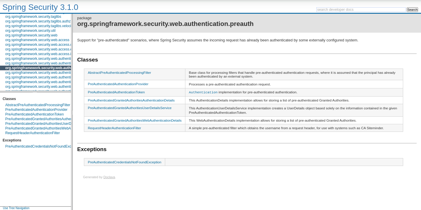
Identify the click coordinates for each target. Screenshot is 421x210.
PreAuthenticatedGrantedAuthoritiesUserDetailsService (48, 124)
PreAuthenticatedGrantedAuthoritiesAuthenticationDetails (49, 119)
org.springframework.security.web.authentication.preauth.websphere (58, 77)
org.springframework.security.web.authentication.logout (48, 63)
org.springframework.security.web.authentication (42, 59)
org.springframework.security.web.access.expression (46, 49)
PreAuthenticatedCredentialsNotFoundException (43, 146)
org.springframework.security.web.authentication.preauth (53, 68)
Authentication (203, 92)
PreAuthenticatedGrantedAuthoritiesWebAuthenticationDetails (53, 128)
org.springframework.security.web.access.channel (44, 45)
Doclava (109, 176)
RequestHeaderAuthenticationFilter (32, 133)
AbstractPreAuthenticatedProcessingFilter (37, 105)
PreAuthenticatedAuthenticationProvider (36, 110)
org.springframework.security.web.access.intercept (44, 54)
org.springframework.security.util (30, 31)
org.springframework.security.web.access (37, 40)
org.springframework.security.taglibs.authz (38, 21)
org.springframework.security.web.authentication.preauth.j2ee (53, 73)
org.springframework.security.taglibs (33, 17)
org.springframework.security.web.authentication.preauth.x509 (53, 82)
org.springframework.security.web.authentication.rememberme (53, 87)
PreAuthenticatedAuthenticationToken (34, 114)
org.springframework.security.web (31, 35)
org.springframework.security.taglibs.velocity (39, 26)
